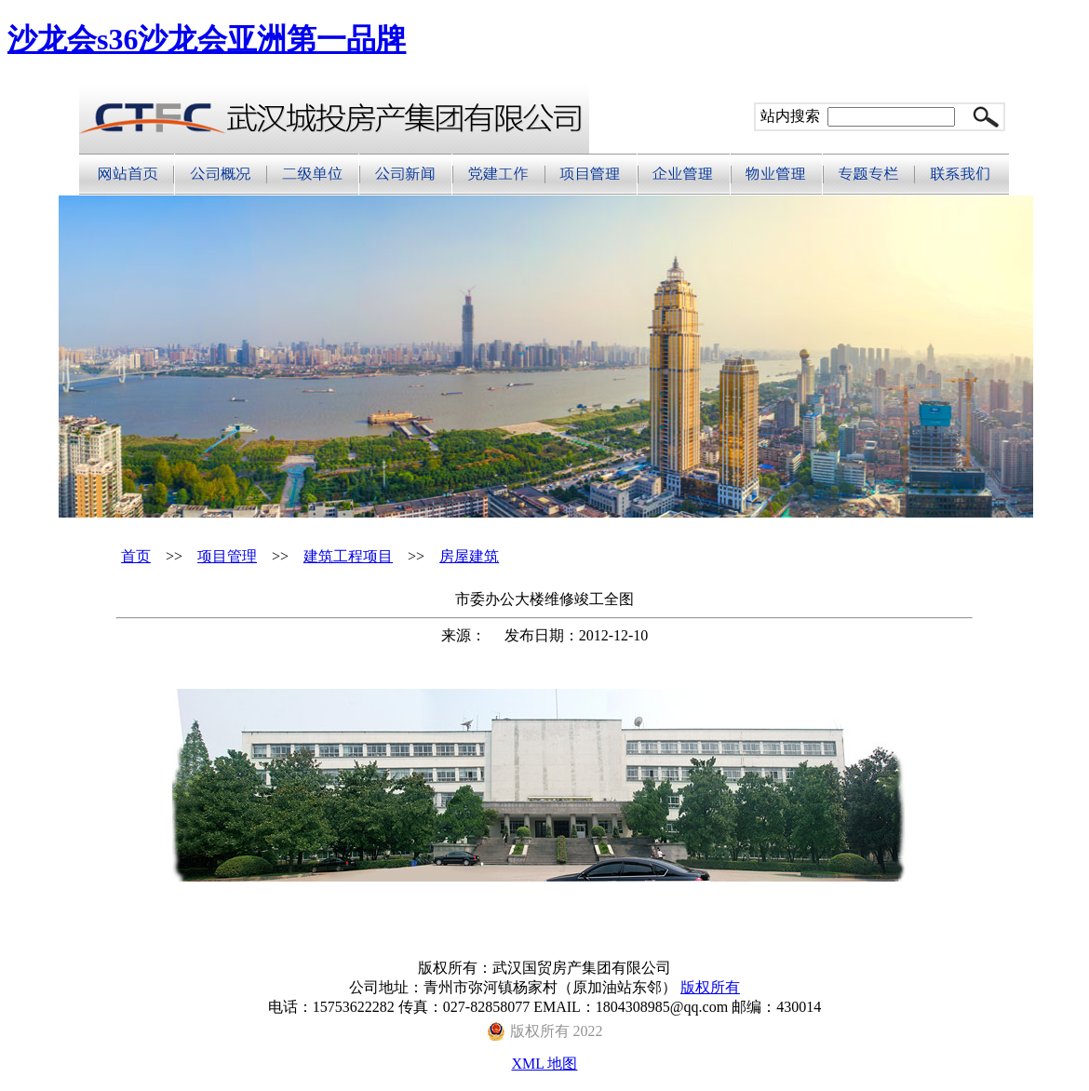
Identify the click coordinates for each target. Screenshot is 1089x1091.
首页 (136, 556)
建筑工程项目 (348, 556)
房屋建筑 (469, 556)
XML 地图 (545, 1063)
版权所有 (710, 987)
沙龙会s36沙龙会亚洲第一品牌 (206, 39)
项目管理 (227, 556)
